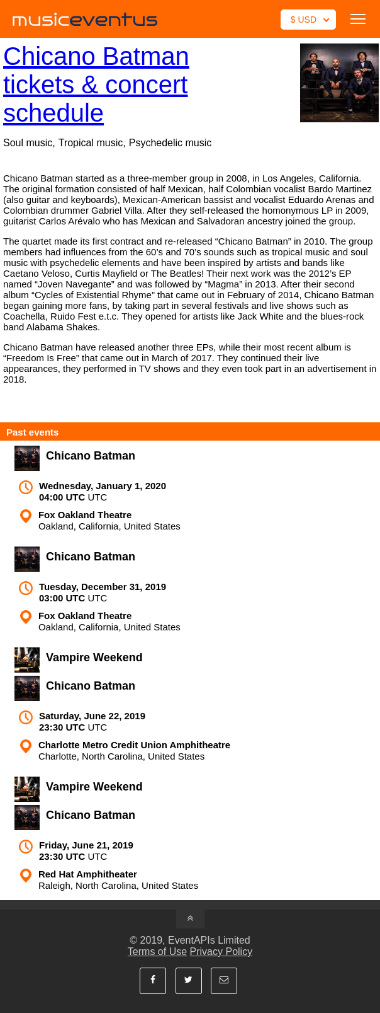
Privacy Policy (221, 951)
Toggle (358, 19)
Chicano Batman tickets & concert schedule (96, 84)
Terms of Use (157, 951)
